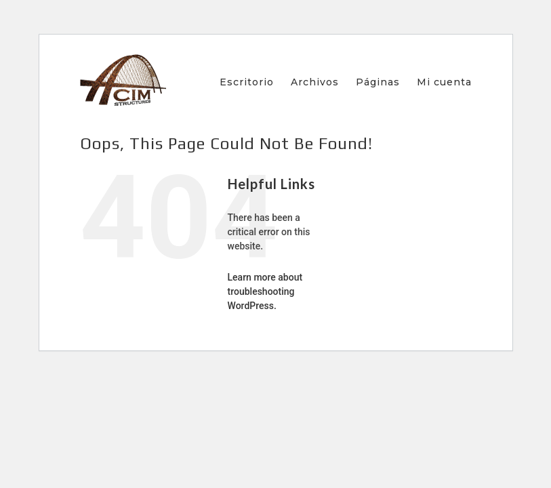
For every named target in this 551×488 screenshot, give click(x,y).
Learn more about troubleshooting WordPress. (265, 291)
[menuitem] (255, 82)
